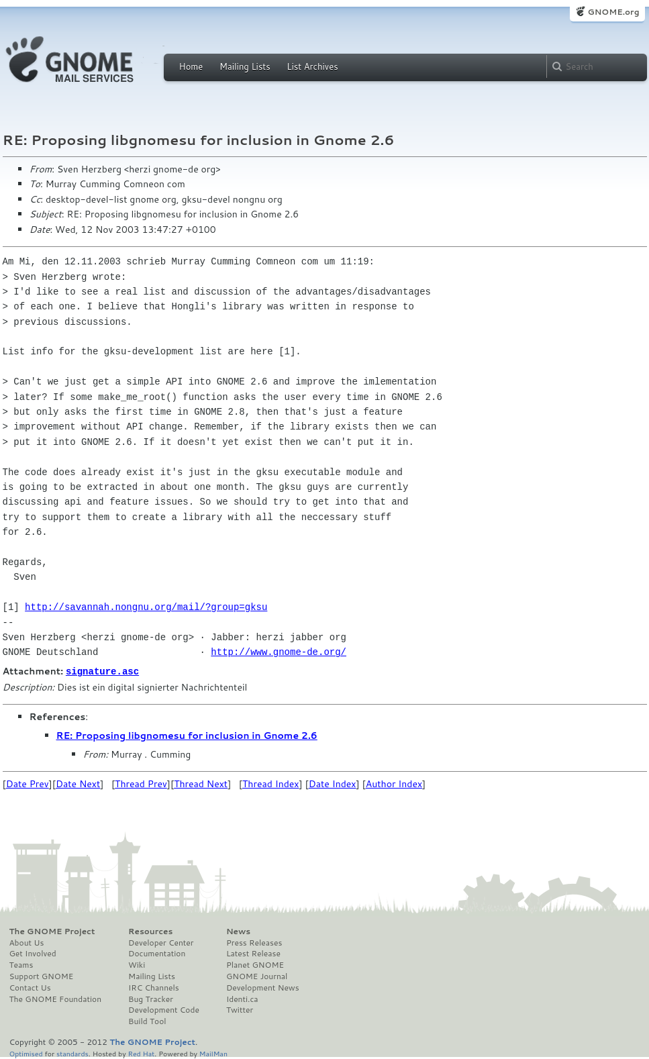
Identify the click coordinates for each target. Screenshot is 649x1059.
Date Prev (27, 783)
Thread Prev (141, 783)
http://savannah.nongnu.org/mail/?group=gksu (146, 607)
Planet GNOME (255, 964)
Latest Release (253, 953)
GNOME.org (613, 11)
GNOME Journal (257, 975)
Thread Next (201, 783)
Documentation (156, 953)
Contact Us (30, 987)
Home (191, 66)
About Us (26, 942)
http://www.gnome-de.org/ (278, 652)
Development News (262, 987)
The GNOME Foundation (55, 998)
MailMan (213, 1053)
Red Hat (141, 1053)
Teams (21, 964)
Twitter (239, 1009)
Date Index (332, 783)
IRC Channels (153, 987)
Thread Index (270, 783)
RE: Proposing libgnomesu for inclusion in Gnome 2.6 (186, 735)
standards (72, 1053)
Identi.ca (242, 998)
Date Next (78, 783)
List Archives (312, 66)
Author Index (394, 783)
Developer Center (160, 942)
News (238, 930)
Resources (150, 930)
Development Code (163, 1009)
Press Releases (254, 942)
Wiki (136, 964)
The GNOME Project (52, 930)
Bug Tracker (150, 998)
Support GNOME (41, 975)
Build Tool (147, 1020)
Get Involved (32, 953)
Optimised (26, 1053)
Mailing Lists (244, 66)
